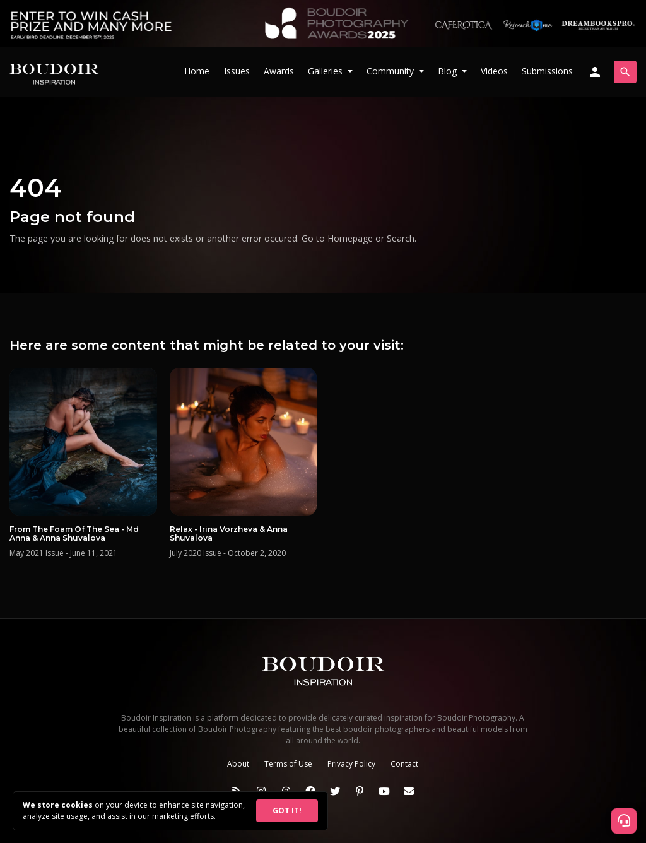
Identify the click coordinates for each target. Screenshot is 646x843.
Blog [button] (448, 71)
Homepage (350, 238)
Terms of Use (288, 763)
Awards (279, 71)
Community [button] (391, 71)
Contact (404, 763)
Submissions (547, 71)
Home (196, 71)
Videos (494, 71)
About (238, 763)
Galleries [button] (326, 71)
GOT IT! (287, 810)
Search (400, 238)
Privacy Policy (351, 763)
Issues (237, 71)
